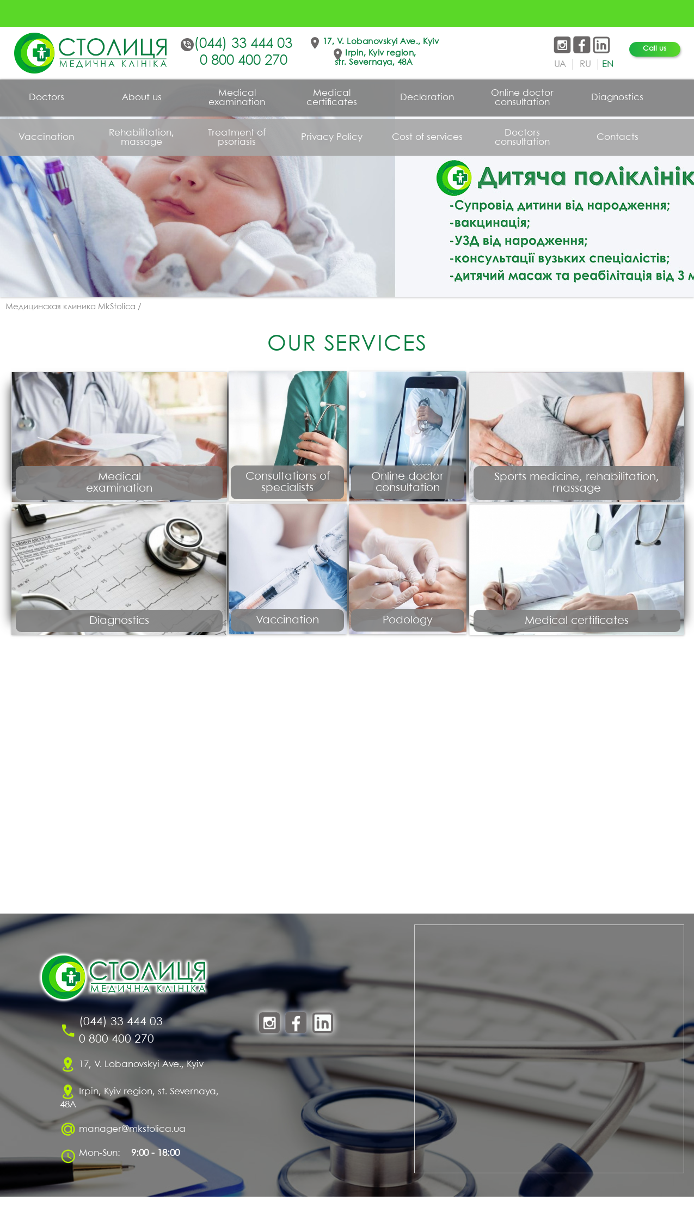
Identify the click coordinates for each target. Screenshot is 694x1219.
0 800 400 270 (243, 61)
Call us (654, 48)
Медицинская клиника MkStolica (70, 307)
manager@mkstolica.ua (132, 1151)
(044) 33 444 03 (243, 44)
